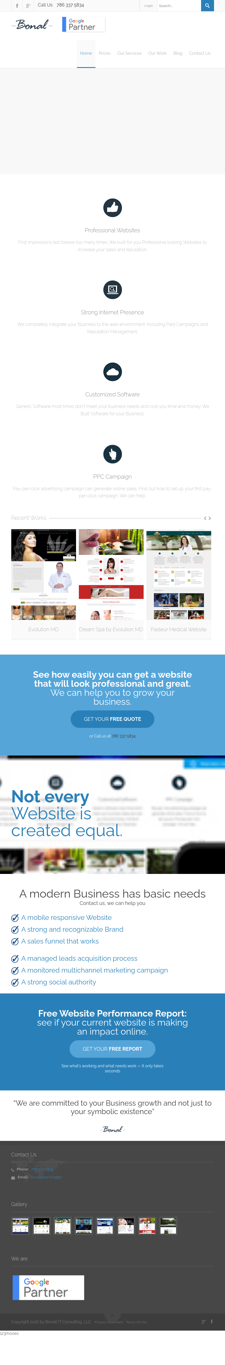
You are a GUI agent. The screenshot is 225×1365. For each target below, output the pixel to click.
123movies (9, 1333)
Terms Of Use (136, 1322)
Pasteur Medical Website (178, 629)
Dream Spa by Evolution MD (111, 629)
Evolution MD (43, 629)
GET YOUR (112, 719)
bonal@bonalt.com (46, 1177)
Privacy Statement (109, 1322)
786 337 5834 (70, 5)
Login (148, 6)
